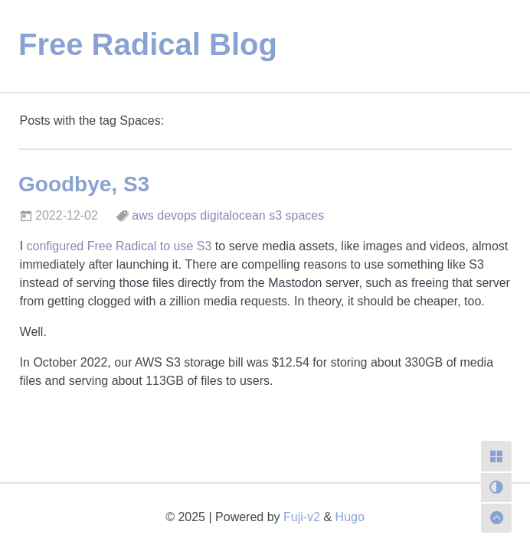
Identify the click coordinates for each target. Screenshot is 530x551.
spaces (305, 215)
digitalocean (232, 215)
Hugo (350, 516)
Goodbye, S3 (83, 184)
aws (142, 215)
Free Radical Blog (147, 44)
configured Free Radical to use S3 (118, 246)
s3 (275, 215)
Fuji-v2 (301, 516)
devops (177, 215)
